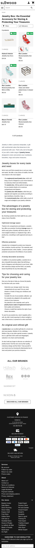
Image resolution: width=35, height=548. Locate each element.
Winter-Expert (22, 529)
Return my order (6, 472)
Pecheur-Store (23, 505)
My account (5, 467)
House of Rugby (6, 523)
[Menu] (2, 8)
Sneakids (21, 514)
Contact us (17, 420)
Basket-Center (6, 503)
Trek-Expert (22, 521)
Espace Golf (5, 512)
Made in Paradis (6, 527)
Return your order (15, 457)
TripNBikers (22, 525)
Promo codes (5, 474)
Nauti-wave (5, 529)
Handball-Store (6, 521)
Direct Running (6, 507)
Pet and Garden (23, 507)
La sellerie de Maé (7, 525)
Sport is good (22, 516)
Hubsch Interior (7, 53)
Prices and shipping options (10, 494)
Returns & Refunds (7, 487)
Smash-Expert (23, 510)
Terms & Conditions (7, 485)
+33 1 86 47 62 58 (17, 426)
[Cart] (33, 2)
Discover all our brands (17, 402)
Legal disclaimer (6, 489)
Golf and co (5, 518)
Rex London (23, 53)
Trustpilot (31, 448)
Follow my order (6, 469)
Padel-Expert (22, 503)
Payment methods (7, 491)
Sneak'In (21, 512)
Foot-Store (5, 514)
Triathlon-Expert (23, 523)
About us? (4, 480)
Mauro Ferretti (7, 119)
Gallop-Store (5, 516)
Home (3, 12)
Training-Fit (22, 518)
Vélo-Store (21, 527)
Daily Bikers (5, 505)
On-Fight (4, 532)
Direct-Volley (5, 510)
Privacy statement (7, 496)
